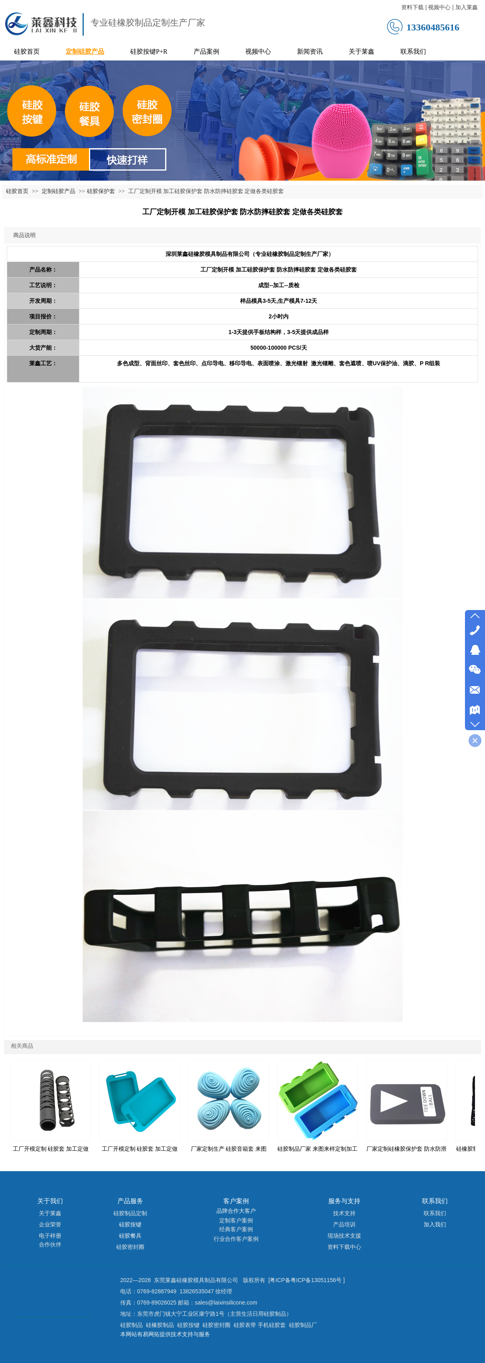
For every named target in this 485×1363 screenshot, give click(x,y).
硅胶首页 (17, 191)
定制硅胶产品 (59, 191)
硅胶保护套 (101, 191)
